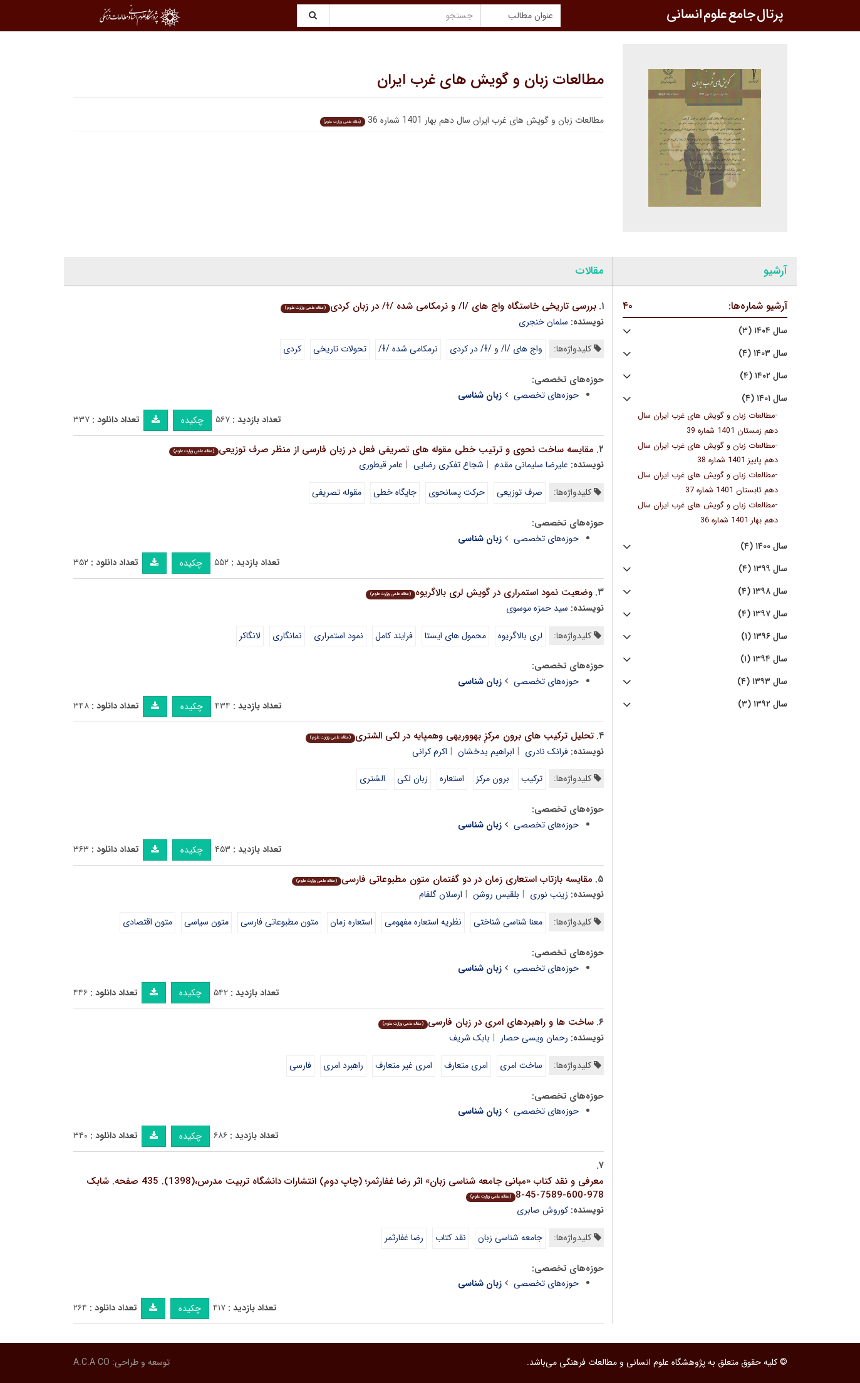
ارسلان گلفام (440, 894)
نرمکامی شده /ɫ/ (408, 349)
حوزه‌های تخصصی (546, 395)
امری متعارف (466, 1065)
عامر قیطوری (381, 465)
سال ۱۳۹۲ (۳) (762, 704)
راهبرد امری (343, 1065)
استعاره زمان (351, 922)
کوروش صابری (542, 1210)
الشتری (372, 778)
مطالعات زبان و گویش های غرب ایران (490, 80)
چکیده (192, 420)
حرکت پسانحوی (456, 492)
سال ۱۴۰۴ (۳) (762, 331)
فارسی (300, 1065)
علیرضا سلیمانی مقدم (531, 465)
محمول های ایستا (455, 636)
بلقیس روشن (496, 894)
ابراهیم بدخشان (486, 752)
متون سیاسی (206, 922)
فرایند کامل (394, 636)
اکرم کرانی (429, 752)
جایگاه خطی (395, 492)
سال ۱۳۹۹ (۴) (762, 569)
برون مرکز (492, 778)
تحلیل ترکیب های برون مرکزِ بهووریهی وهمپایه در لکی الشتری (450, 735)
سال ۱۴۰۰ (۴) (763, 546)
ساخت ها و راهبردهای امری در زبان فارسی (486, 1022)
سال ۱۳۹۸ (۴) (762, 591)
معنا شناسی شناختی (508, 922)
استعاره (452, 778)
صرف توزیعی (519, 492)
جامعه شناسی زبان (510, 1238)
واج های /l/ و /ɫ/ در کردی (496, 349)
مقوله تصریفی (336, 492)
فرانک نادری (546, 752)
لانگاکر (250, 636)
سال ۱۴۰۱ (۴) (764, 398)
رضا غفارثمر (404, 1238)
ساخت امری (521, 1065)
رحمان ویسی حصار (534, 1038)
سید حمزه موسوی (537, 608)
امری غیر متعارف (403, 1065)
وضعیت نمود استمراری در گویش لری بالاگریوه (479, 592)
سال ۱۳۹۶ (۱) (764, 636)
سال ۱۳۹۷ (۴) (762, 614)
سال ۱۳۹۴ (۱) (763, 659)
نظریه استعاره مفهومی (423, 922)
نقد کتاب (450, 1238)
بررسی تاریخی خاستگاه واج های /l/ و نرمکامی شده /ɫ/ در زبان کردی (438, 306)
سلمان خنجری (543, 322)
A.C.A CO (91, 1362)
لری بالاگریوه (520, 636)
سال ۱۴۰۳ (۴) (762, 353)
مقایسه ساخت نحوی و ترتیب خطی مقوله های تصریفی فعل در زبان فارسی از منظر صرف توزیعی (381, 449)
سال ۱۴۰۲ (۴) (763, 376)
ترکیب (531, 778)
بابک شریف (469, 1038)
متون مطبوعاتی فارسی (279, 922)
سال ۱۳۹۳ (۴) (762, 681)
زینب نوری (549, 894)
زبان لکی (412, 778)
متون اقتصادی (147, 922)
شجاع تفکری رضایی (448, 465)
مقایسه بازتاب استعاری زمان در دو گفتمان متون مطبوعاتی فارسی (442, 879)
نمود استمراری (338, 636)
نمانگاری (287, 636)
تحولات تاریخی (339, 349)
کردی (292, 349)
